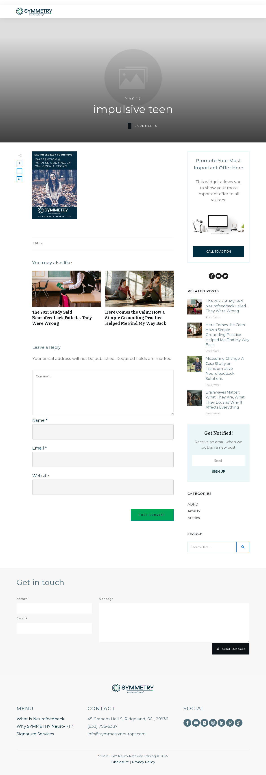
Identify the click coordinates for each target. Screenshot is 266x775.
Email (39, 448)
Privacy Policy (143, 762)
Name (39, 420)
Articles (194, 517)
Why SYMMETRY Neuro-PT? (45, 726)
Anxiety (194, 511)
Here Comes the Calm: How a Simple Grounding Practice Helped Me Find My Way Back (139, 301)
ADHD (193, 504)
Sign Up (218, 471)
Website (40, 475)
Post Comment (152, 515)
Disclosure (120, 762)
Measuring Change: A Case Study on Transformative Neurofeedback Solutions (225, 368)
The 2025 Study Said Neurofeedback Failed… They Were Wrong (66, 301)
